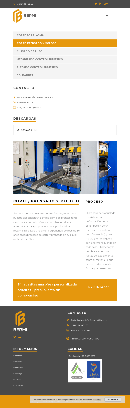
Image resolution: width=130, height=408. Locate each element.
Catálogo (17, 373)
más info (97, 400)
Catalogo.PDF (27, 129)
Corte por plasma (30, 35)
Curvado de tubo (29, 51)
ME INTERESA (96, 286)
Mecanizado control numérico (40, 59)
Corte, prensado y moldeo (37, 43)
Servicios (17, 361)
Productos (18, 367)
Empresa (17, 355)
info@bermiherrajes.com (29, 107)
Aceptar (112, 399)
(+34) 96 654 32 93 (24, 4)
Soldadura (25, 75)
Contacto (18, 385)
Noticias (17, 379)
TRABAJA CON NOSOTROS (85, 338)
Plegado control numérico (37, 67)
